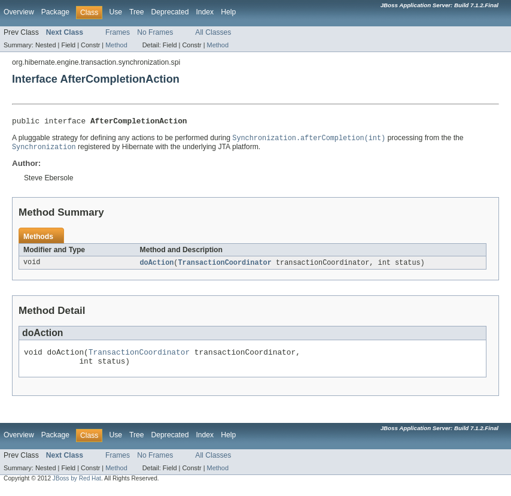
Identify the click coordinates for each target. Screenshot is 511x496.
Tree (136, 12)
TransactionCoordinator (224, 266)
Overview (19, 12)
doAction (157, 266)
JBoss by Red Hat (77, 485)
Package (55, 12)
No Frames (155, 32)
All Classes (213, 32)
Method (116, 45)
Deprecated (170, 12)
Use (115, 12)
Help (228, 12)
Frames (117, 32)
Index (205, 12)
